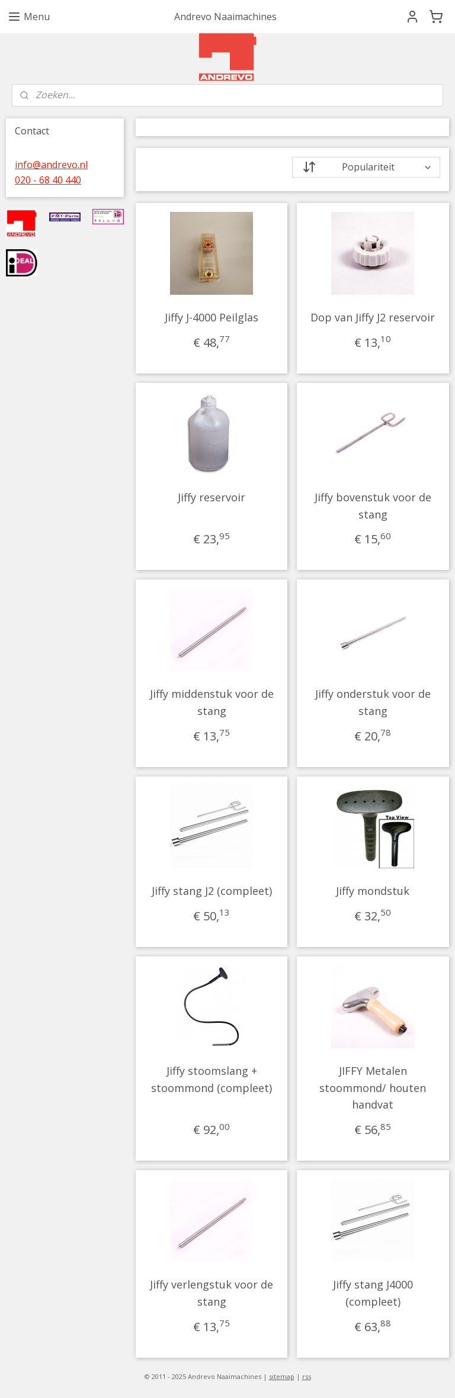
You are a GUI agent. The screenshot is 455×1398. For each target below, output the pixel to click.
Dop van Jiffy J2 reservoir (373, 317)
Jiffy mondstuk (373, 891)
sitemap (281, 1376)
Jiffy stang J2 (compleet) (212, 891)
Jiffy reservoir (212, 497)
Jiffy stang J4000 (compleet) (373, 1293)
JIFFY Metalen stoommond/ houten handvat (373, 1088)
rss (306, 1376)
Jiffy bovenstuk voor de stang (373, 505)
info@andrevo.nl (51, 164)
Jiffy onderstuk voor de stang (373, 702)
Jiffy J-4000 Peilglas (212, 317)
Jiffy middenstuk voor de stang (212, 702)
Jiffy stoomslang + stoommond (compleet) (212, 1079)
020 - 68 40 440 (48, 179)
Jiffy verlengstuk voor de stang (212, 1293)
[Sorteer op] (366, 167)
